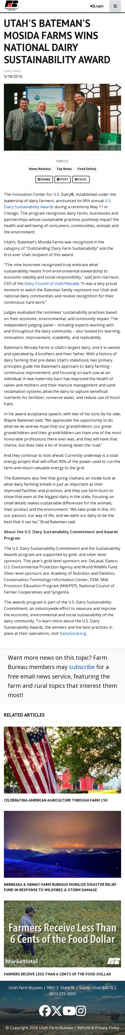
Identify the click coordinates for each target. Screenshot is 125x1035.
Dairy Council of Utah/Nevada (51, 283)
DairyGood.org (72, 633)
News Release (40, 169)
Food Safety (87, 169)
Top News (64, 169)
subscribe (82, 667)
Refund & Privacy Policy (98, 1027)
